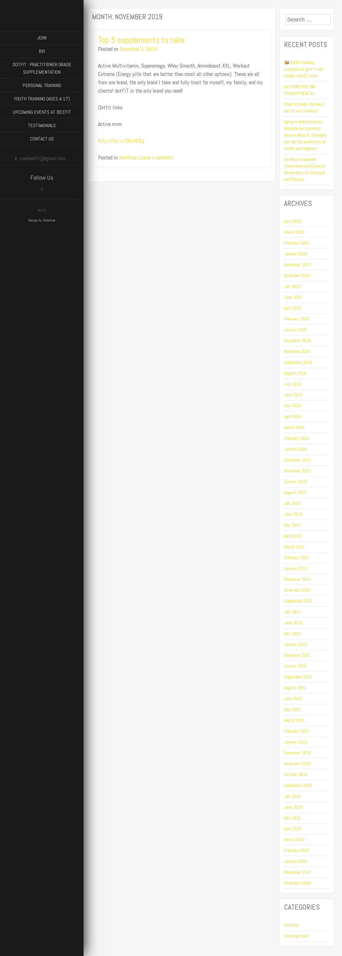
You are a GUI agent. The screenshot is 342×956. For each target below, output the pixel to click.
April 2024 (292, 416)
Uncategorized (296, 936)
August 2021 (295, 688)
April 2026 (292, 221)
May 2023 (292, 525)
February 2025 (296, 319)
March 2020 (294, 840)
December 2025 (297, 265)
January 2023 (295, 568)
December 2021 (297, 655)
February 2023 (296, 557)
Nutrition (128, 157)
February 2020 (296, 850)
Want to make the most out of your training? (304, 107)
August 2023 (295, 492)
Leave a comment (156, 157)
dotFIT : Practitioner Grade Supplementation (42, 68)
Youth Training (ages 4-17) (42, 98)
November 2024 (297, 351)
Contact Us (42, 138)
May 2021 (292, 709)
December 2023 (297, 460)
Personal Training (42, 85)
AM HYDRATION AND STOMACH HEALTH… (300, 90)
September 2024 (298, 362)
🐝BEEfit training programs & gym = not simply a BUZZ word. (303, 69)
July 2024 (292, 384)
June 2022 (293, 623)
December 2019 (297, 872)
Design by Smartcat (41, 220)
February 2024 (296, 438)
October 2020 (295, 774)
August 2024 (295, 373)
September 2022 (298, 601)
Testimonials (42, 125)
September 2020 (298, 785)
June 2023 (293, 514)
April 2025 (292, 308)
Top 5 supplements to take (141, 40)
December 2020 (297, 753)
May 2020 (292, 818)
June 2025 (293, 297)
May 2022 (292, 633)
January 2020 (295, 861)
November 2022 (297, 590)
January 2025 (295, 330)
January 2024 (295, 449)
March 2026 (294, 232)
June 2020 (293, 807)
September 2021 (298, 677)
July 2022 (292, 612)
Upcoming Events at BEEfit (42, 112)
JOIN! (42, 37)
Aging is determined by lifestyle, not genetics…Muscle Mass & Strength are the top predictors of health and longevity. (305, 135)
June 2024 (293, 395)
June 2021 (293, 698)
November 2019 (297, 883)
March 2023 (294, 547)
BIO (42, 51)
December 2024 (297, 341)
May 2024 (292, 406)
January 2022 (295, 644)
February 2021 (296, 731)
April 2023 (292, 536)
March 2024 (294, 427)
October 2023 (295, 482)
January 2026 (295, 254)
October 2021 (295, 666)
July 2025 (292, 286)
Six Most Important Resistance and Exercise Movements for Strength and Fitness (305, 169)
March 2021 (294, 720)
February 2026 (296, 243)
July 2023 (292, 503)
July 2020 (292, 796)
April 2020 (292, 829)
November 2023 (297, 471)
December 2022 (297, 579)
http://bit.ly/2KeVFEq (121, 140)
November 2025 (297, 275)
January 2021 (295, 742)
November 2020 (297, 764)
